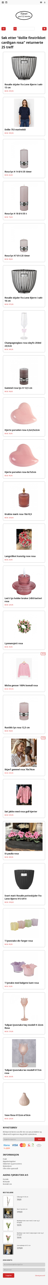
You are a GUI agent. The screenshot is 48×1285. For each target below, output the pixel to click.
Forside (5, 1179)
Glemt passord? (40, 1275)
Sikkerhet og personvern (12, 1164)
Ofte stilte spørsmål (10, 1169)
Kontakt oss (7, 1184)
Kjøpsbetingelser (9, 1161)
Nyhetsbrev (7, 1166)
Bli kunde (6, 1182)
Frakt (5, 1159)
